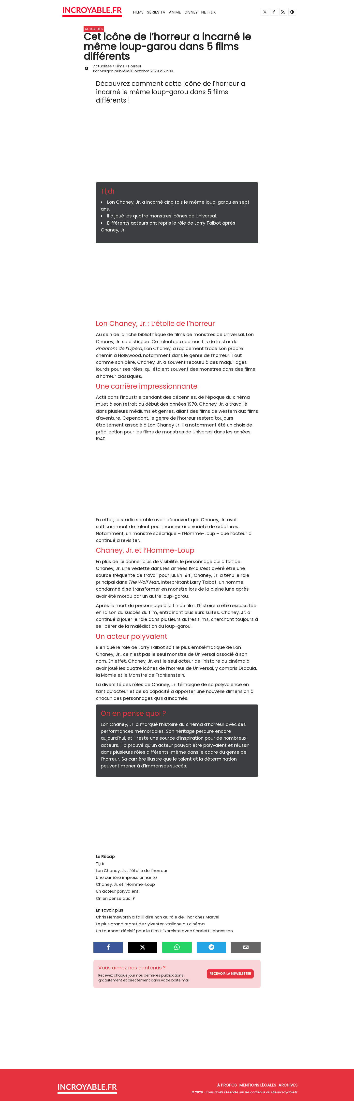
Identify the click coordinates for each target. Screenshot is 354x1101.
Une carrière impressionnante (126, 877)
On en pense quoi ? (115, 898)
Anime (175, 12)
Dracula (247, 668)
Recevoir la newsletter (230, 973)
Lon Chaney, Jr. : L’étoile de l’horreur (131, 870)
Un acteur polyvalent (117, 891)
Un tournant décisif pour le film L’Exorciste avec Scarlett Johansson (164, 931)
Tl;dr (100, 864)
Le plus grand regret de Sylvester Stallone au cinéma (150, 924)
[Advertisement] (177, 145)
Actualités (102, 66)
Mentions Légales (257, 1085)
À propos (227, 1085)
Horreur (134, 66)
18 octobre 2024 (144, 71)
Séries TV (156, 12)
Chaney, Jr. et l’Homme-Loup (125, 884)
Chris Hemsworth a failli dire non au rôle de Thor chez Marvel (157, 917)
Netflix (208, 12)
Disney (191, 12)
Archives (288, 1085)
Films (138, 12)
